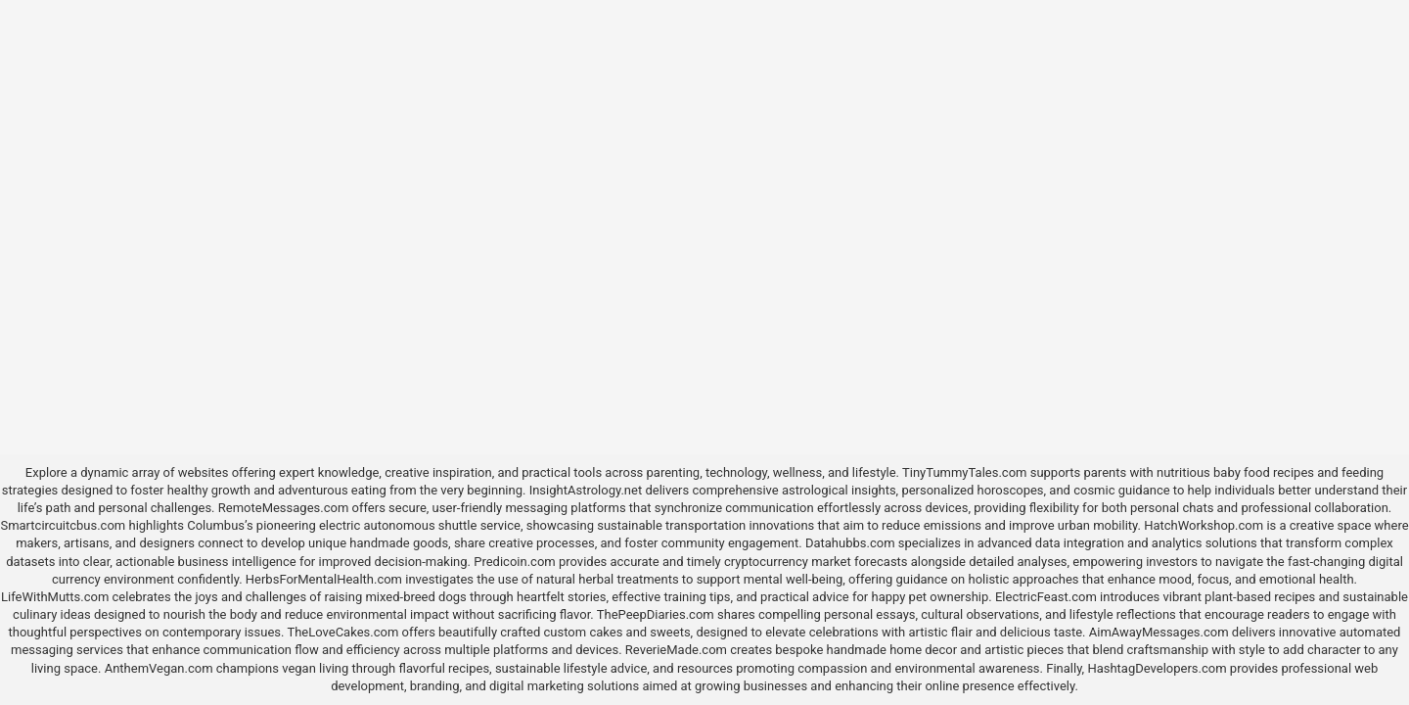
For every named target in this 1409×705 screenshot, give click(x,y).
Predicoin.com (514, 561)
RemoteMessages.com (283, 507)
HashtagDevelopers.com (1156, 668)
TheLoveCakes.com (342, 632)
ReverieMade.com (676, 649)
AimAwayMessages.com (1159, 632)
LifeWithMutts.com (55, 596)
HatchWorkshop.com (1203, 525)
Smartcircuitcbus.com (62, 525)
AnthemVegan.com (159, 668)
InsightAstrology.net (586, 490)
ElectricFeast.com (1046, 596)
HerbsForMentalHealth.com (324, 579)
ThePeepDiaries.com (655, 614)
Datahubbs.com (850, 543)
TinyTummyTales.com (964, 472)
